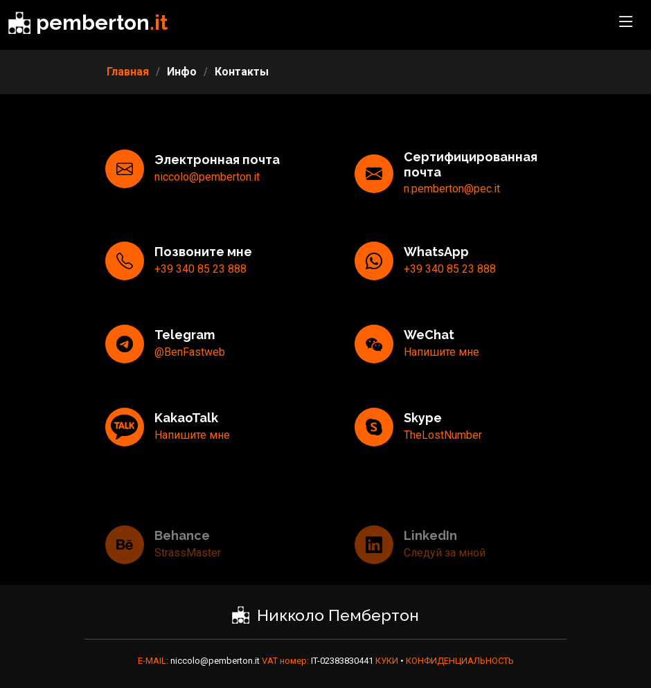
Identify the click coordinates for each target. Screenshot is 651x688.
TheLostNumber (443, 455)
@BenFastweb (189, 372)
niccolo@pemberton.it (207, 196)
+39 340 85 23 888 (200, 289)
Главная (128, 71)
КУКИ (387, 660)
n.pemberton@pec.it (452, 208)
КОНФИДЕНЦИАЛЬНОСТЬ (460, 660)
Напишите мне (441, 372)
